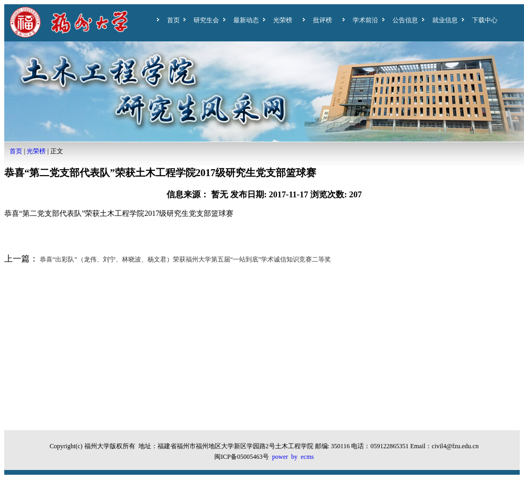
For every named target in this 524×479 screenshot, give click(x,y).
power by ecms (293, 456)
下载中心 (484, 20)
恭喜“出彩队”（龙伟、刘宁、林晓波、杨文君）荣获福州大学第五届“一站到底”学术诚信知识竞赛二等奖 (184, 259)
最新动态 (246, 20)
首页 (173, 20)
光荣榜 (282, 20)
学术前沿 (365, 20)
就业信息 (445, 20)
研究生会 (206, 20)
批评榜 (322, 20)
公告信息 (405, 20)
